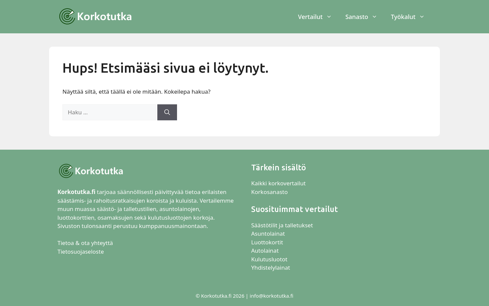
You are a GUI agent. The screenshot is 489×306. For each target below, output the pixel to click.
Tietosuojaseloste (80, 251)
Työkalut (411, 17)
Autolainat (265, 250)
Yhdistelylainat (270, 267)
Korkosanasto (269, 192)
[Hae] (167, 112)
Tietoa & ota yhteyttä (85, 243)
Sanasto (364, 17)
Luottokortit (268, 242)
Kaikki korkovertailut (278, 183)
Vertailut (318, 17)
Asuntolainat (268, 233)
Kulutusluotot (269, 259)
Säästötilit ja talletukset (282, 225)
